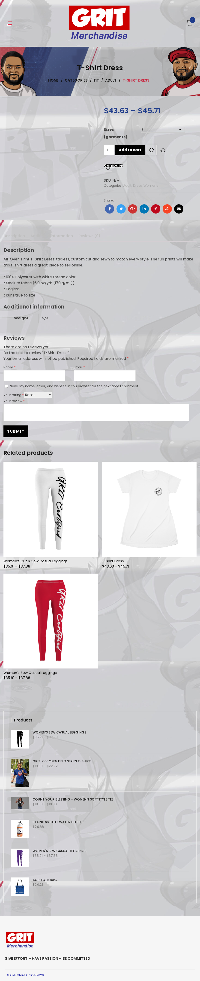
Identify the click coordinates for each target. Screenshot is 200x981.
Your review (14, 401)
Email (79, 367)
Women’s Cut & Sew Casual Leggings (35, 561)
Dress (137, 185)
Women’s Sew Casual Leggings (30, 672)
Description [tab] (14, 235)
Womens (150, 185)
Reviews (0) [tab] (89, 235)
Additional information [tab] (51, 235)
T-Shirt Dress (113, 561)
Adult (127, 185)
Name (9, 367)
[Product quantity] (109, 150)
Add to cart (130, 150)
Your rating (13, 395)
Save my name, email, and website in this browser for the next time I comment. (74, 386)
